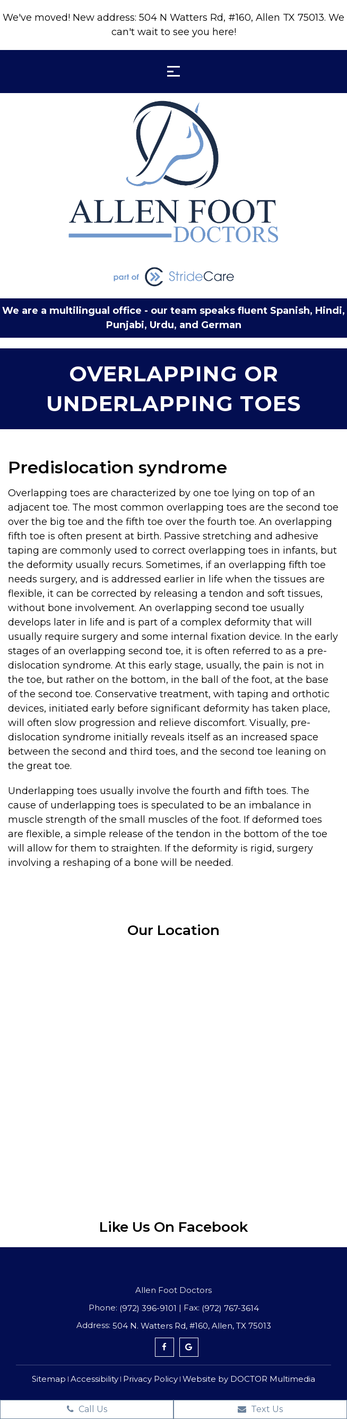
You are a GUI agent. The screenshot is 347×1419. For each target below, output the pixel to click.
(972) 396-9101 (148, 1308)
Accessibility (94, 1379)
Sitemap (49, 1379)
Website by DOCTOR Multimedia (249, 1379)
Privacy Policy (150, 1379)
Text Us (260, 1409)
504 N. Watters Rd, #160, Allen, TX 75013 (191, 1326)
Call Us (87, 1409)
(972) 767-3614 (230, 1308)
